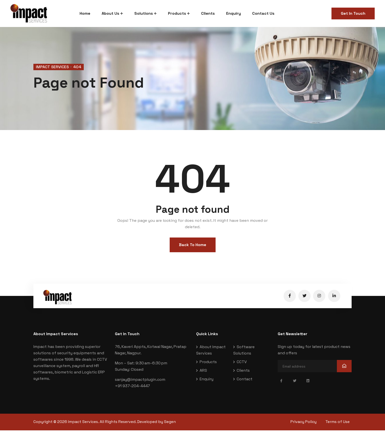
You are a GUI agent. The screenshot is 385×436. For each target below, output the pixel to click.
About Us (110, 13)
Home (85, 13)
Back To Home (192, 250)
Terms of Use (339, 427)
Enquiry (233, 13)
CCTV (242, 367)
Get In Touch (353, 13)
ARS (203, 376)
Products (177, 13)
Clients (208, 13)
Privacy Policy (303, 427)
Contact (244, 385)
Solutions (143, 13)
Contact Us (263, 13)
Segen (170, 427)
